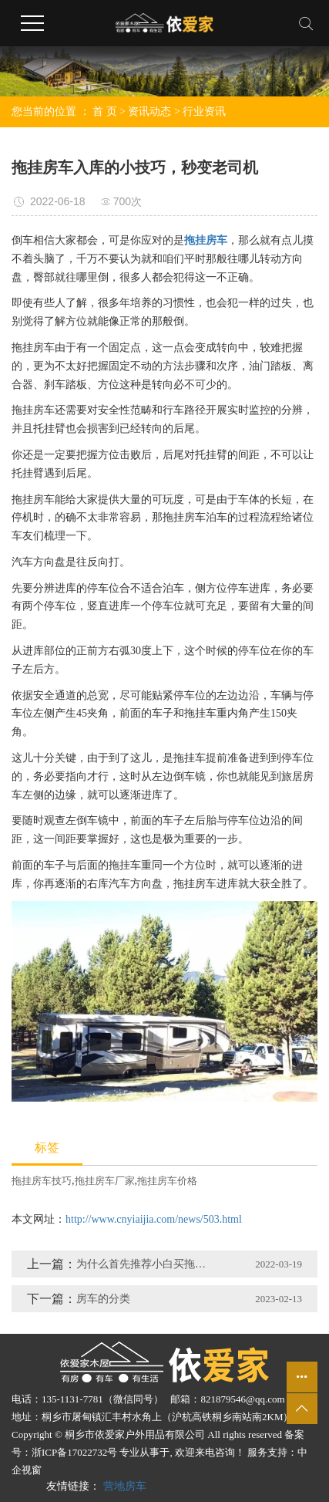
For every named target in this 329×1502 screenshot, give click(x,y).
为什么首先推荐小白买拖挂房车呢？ (145, 1264)
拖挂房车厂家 (105, 1180)
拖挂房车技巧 (42, 1180)
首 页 (104, 111)
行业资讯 (204, 111)
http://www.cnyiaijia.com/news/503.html (153, 1219)
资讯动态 (149, 111)
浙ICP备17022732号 (74, 1452)
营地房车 (124, 1486)
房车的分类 (103, 1299)
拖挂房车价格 (167, 1180)
